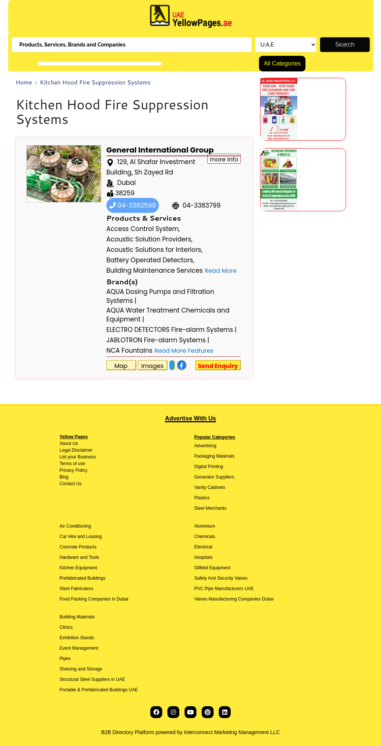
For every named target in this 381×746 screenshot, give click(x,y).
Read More (220, 270)
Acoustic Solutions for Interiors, (154, 249)
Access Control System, (143, 228)
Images (152, 366)
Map (121, 366)
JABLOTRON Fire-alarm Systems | (157, 340)
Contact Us (70, 483)
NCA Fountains (129, 350)
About (65, 443)
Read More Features (184, 350)
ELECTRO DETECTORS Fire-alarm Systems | (171, 329)
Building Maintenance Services (154, 270)
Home (24, 82)
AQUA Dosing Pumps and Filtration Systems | (160, 296)
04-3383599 (132, 205)
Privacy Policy (73, 470)
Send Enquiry (218, 366)
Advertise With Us (190, 418)
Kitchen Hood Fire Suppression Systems (95, 82)
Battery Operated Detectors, (150, 260)
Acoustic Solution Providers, (149, 239)
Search (345, 44)
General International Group (160, 149)
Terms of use (72, 463)
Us (74, 443)
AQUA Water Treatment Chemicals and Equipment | (168, 315)
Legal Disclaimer (76, 450)
